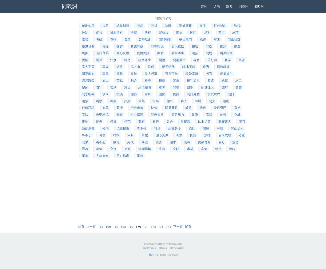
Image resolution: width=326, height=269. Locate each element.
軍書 (105, 73)
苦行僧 (212, 60)
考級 (99, 39)
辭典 (229, 6)
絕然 (127, 60)
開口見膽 (193, 94)
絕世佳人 (207, 87)
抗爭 (195, 114)
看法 (85, 114)
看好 (221, 142)
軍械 (145, 135)
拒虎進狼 (137, 108)
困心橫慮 (122, 156)
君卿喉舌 (144, 39)
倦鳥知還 (88, 25)
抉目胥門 (220, 108)
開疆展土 (179, 60)
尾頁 (188, 226)
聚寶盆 (163, 32)
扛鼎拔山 (220, 25)
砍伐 (237, 25)
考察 (179, 135)
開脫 (206, 128)
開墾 (119, 73)
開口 (231, 94)
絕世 (192, 128)
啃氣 (99, 149)
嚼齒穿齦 (185, 25)
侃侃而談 (143, 53)
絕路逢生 (144, 60)
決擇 (207, 135)
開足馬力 (177, 114)
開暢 (162, 60)
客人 (184, 101)
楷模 (116, 135)
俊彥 (159, 142)
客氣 (204, 149)
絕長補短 (122, 25)
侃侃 (151, 66)
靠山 (105, 80)
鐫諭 (85, 121)
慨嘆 (85, 39)
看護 (99, 101)
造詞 (204, 6)
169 (131, 226)
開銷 (140, 25)
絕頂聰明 (144, 87)
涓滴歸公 (88, 80)
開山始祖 (237, 128)
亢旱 (105, 108)
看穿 (127, 39)
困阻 (193, 32)
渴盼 (130, 135)
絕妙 (85, 87)
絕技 (225, 80)
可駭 (220, 128)
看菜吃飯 (226, 53)
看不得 (141, 128)
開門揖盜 (165, 39)
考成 (190, 149)
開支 (212, 101)
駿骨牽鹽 (192, 73)
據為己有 (116, 32)
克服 (127, 149)
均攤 (85, 53)
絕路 (119, 66)
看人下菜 (88, 66)
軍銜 (85, 156)
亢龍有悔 (102, 156)
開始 (193, 135)
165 (100, 226)
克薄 (162, 149)
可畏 (102, 135)
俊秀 (206, 66)
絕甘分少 (174, 128)
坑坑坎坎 (213, 94)
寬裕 (237, 108)
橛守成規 (193, 80)
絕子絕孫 (168, 66)
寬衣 (141, 121)
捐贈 (127, 101)
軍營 (242, 60)
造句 (217, 6)
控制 (85, 32)
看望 (209, 114)
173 (161, 226)
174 (168, 226)
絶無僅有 (88, 46)
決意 (105, 25)
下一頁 (178, 226)
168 (123, 226)
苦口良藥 (102, 53)
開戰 (187, 142)
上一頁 (91, 226)
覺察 (119, 114)
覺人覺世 (177, 46)
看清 (119, 108)
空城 (237, 114)
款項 (235, 32)
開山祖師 (234, 39)
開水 (173, 142)
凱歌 (190, 87)
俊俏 (105, 128)
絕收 (232, 149)
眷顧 (113, 101)
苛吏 (221, 32)
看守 (99, 87)
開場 (176, 87)
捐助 (195, 46)
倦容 (203, 108)
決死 (148, 32)
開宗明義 (88, 94)
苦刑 (113, 87)
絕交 (218, 149)
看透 (210, 80)
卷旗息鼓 (137, 46)
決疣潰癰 (88, 128)
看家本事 (177, 53)
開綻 (209, 46)
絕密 (226, 101)
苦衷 (176, 80)
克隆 (105, 46)
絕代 (130, 142)
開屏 (225, 87)
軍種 (140, 156)
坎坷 (105, 94)
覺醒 (85, 60)
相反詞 (259, 6)
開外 (170, 101)
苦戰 (119, 80)
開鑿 (238, 87)
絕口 (238, 80)
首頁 (81, 226)
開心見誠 (162, 135)
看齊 (148, 94)
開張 (134, 94)
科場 (157, 128)
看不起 (101, 142)
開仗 (162, 94)
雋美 (141, 101)
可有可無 (171, 73)
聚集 (179, 32)
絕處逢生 (226, 73)
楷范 (127, 121)
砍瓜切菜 (204, 121)
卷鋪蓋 (185, 121)
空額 (176, 149)
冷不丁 (86, 135)
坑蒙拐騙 (122, 128)
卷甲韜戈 (102, 114)
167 (116, 226)
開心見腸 (122, 53)
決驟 (134, 32)
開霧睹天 (224, 121)
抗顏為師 (204, 142)
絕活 (85, 101)
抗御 (176, 94)
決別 (113, 60)
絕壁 (99, 121)
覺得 (113, 39)
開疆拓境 (157, 46)
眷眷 (148, 80)
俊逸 (113, 121)
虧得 (99, 32)
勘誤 (223, 46)
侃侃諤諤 (88, 108)
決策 (154, 108)
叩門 (242, 121)
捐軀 (162, 80)
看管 (155, 121)
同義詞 (243, 6)
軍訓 (217, 39)
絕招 (195, 53)
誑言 (127, 87)
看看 (203, 25)
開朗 (209, 53)
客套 (196, 60)
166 (108, 226)
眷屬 (198, 101)
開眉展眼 (171, 108)
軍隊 (162, 87)
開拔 (154, 25)
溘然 (235, 142)
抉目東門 (185, 39)
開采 (85, 142)
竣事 (155, 101)
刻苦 (223, 114)
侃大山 (135, 66)
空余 (113, 149)
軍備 (105, 66)
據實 (119, 46)
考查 (242, 135)
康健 (145, 142)
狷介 (134, 80)
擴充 (116, 142)
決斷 (168, 25)
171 (146, 226)
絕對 (207, 32)
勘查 (237, 46)
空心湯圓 (137, 114)
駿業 (228, 60)
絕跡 (203, 39)
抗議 (119, 94)
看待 (134, 73)
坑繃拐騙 (144, 149)
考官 (209, 73)
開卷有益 (157, 114)
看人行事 (151, 73)
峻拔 (189, 108)
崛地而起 (188, 66)
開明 (160, 53)
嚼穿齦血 (88, 73)
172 (153, 226)
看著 (85, 149)
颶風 (99, 60)
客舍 (170, 121)
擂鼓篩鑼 (223, 66)
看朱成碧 (224, 135)
